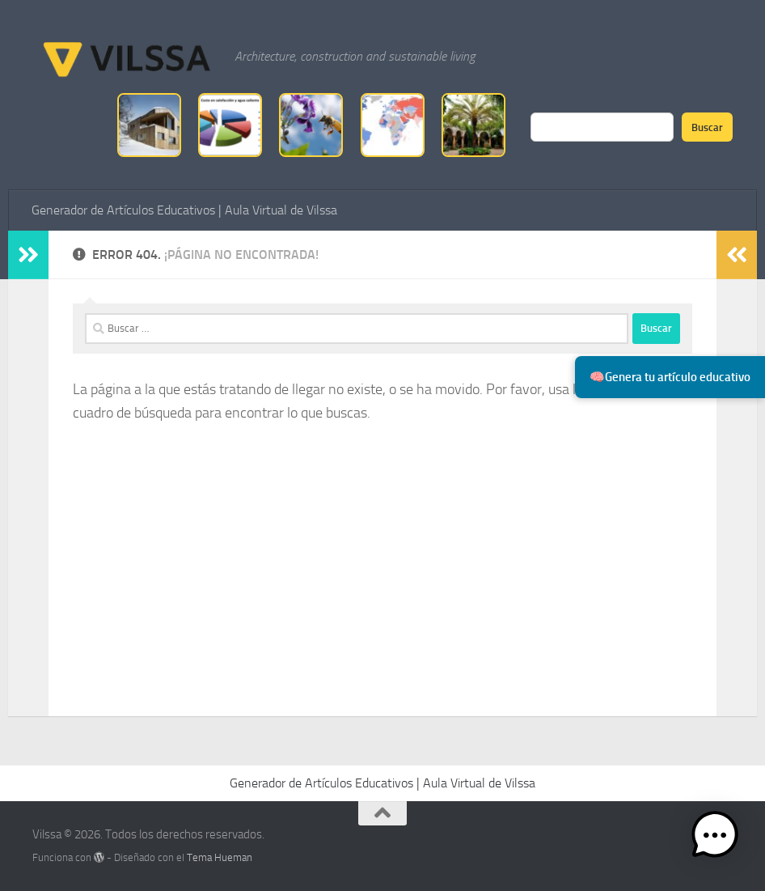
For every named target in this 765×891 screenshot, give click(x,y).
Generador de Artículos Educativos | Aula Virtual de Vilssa (184, 210)
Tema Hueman (219, 857)
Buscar (707, 127)
